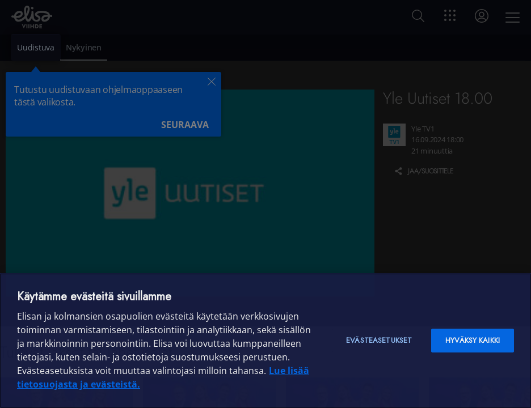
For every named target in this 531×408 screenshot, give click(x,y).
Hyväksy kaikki (472, 340)
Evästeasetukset (379, 340)
